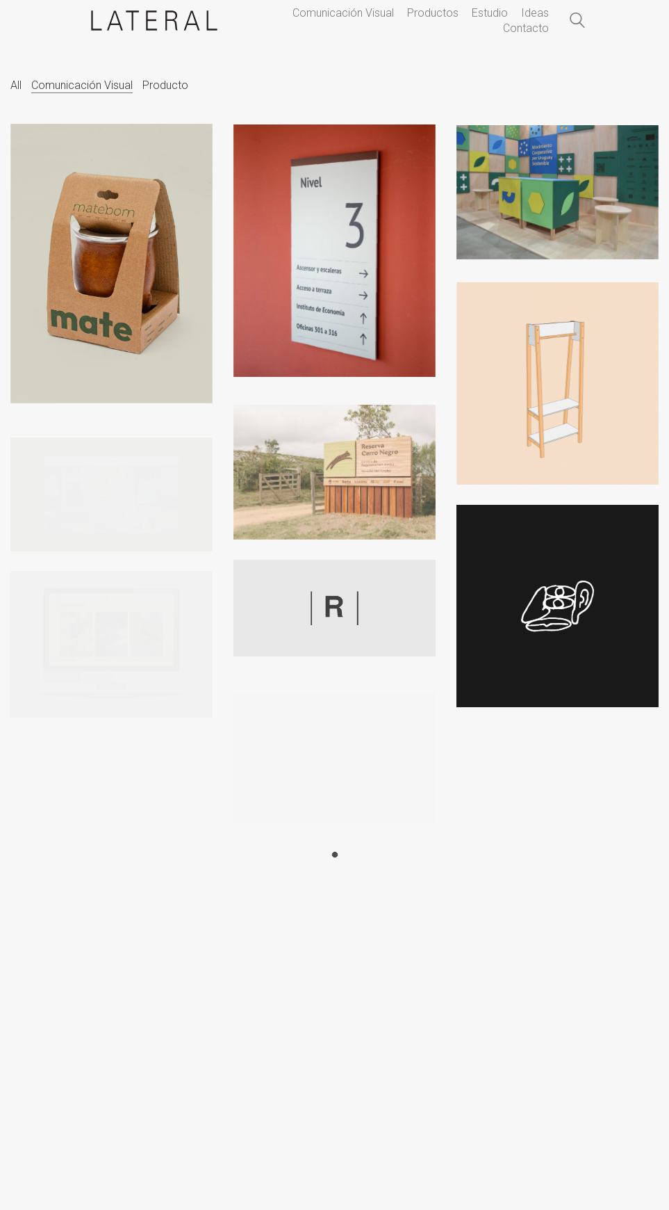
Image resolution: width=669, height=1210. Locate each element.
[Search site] (577, 22)
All (16, 85)
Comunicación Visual (82, 85)
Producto (165, 85)
